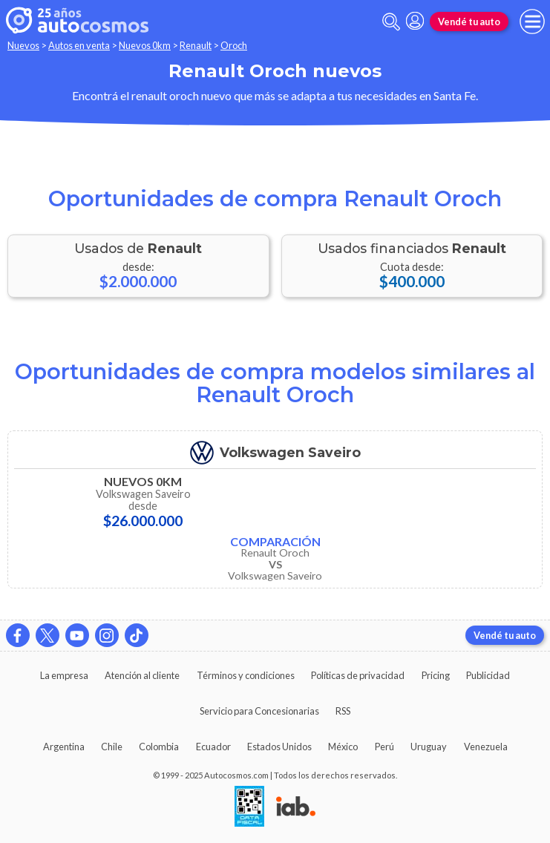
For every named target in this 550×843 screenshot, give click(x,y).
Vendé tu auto (469, 21)
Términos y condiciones (246, 675)
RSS (342, 711)
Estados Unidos (279, 746)
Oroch (233, 45)
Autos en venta (79, 45)
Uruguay (428, 746)
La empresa (64, 675)
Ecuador (213, 746)
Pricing (436, 675)
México (343, 746)
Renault (196, 45)
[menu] (532, 21)
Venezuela (486, 746)
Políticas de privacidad (358, 675)
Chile (111, 746)
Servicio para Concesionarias (259, 711)
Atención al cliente (142, 675)
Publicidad (488, 675)
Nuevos (23, 45)
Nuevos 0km (145, 45)
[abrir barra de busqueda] (391, 21)
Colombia (159, 746)
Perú (384, 746)
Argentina (64, 746)
